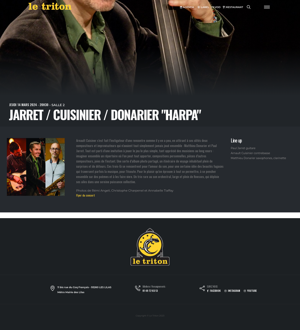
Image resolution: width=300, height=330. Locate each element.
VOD (216, 7)
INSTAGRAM (232, 291)
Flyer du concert (85, 195)
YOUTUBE (250, 291)
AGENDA (187, 7)
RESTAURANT (233, 7)
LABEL (203, 7)
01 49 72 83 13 (150, 291)
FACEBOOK (214, 291)
